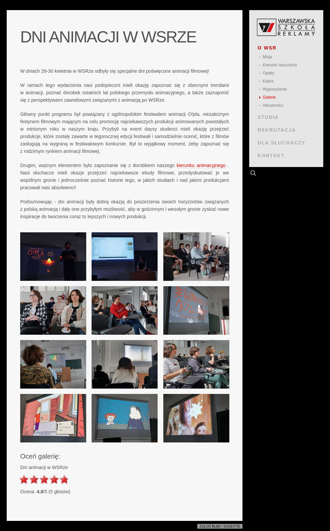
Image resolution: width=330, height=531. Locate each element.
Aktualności (273, 105)
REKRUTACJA (277, 130)
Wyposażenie (275, 89)
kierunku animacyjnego (201, 165)
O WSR (267, 48)
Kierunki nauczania (280, 65)
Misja (267, 57)
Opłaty (268, 73)
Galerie (269, 97)
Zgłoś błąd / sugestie (219, 526)
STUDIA (268, 117)
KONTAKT (271, 155)
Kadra (268, 81)
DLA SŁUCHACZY (281, 142)
